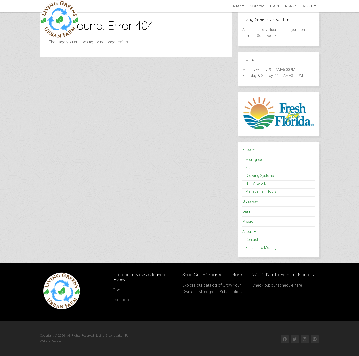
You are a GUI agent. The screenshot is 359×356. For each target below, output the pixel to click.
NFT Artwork (255, 183)
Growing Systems (259, 176)
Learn (274, 6)
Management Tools (261, 191)
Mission (291, 6)
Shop (237, 6)
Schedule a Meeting (260, 248)
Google (119, 290)
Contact (251, 240)
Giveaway (257, 6)
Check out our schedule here (277, 285)
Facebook (122, 299)
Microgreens (255, 160)
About (307, 6)
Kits (248, 168)
